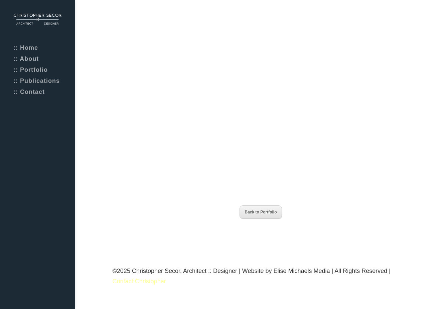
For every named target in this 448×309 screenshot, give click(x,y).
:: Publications (36, 81)
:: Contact (29, 92)
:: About (26, 59)
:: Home (25, 48)
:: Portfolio (30, 70)
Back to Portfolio (261, 212)
